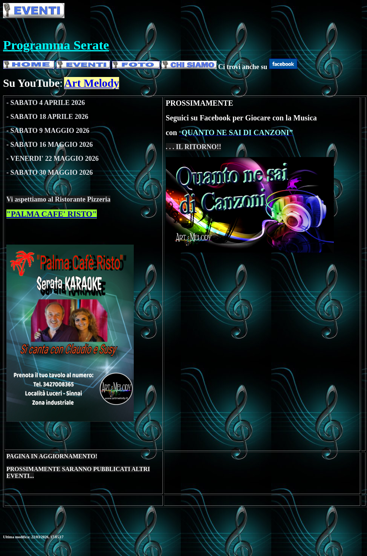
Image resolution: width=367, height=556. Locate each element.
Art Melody (91, 83)
